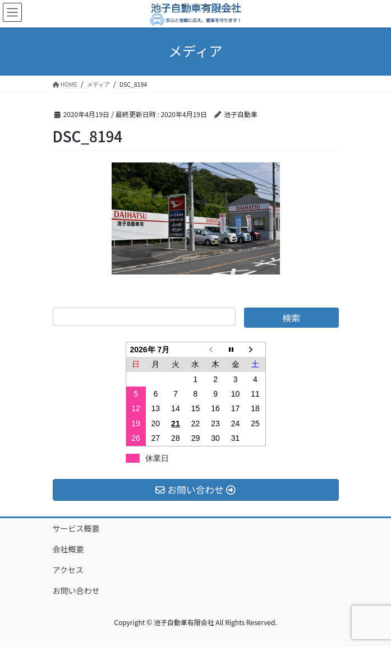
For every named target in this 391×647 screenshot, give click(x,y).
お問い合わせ (76, 590)
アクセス (68, 569)
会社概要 (68, 549)
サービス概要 (76, 528)
